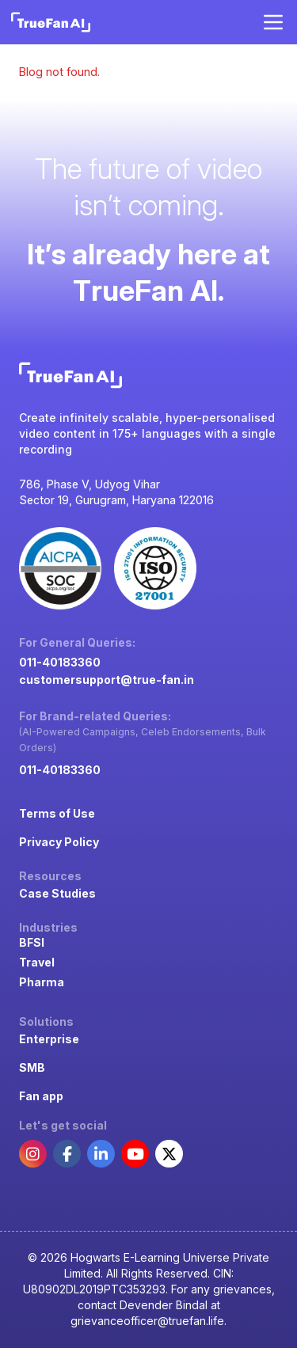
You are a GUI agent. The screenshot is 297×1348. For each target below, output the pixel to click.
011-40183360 (60, 662)
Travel (37, 962)
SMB (32, 1067)
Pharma (41, 982)
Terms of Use (57, 813)
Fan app (41, 1096)
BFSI (31, 942)
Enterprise (49, 1039)
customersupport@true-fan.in (106, 679)
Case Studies (57, 893)
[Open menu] (273, 22)
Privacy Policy (59, 842)
